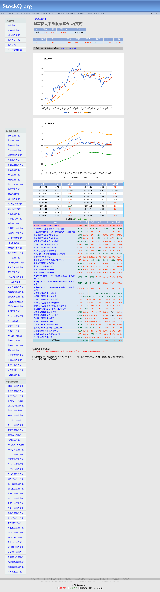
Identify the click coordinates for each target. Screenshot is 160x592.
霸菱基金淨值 (13, 145)
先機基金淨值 (13, 375)
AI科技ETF (116, 581)
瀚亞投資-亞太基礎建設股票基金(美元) (49, 254)
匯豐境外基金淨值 (15, 306)
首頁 (2, 13)
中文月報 (73, 48)
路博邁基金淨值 (14, 360)
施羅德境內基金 (14, 435)
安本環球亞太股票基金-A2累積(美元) (49, 229)
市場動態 (10, 13)
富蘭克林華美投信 (15, 401)
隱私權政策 (116, 579)
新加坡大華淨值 (14, 219)
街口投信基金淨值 (15, 454)
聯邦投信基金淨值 (15, 532)
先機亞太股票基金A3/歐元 (44, 321)
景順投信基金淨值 (15, 567)
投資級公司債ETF (92, 581)
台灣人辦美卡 (36, 579)
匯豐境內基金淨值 (15, 459)
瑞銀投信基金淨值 (15, 489)
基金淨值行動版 (14, 40)
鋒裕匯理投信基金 (15, 537)
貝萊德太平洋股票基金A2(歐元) (46, 241)
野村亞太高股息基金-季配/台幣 (46, 303)
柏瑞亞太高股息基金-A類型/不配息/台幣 (50, 306)
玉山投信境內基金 (15, 464)
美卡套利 (54, 581)
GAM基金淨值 (13, 282)
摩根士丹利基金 (14, 336)
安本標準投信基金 (15, 523)
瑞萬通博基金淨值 (15, 297)
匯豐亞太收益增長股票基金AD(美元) (49, 260)
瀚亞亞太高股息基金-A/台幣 (45, 248)
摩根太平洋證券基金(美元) (44, 270)
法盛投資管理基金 (15, 302)
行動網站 (67, 579)
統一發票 (47, 579)
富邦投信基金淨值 (15, 518)
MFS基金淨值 (13, 258)
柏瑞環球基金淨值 (15, 233)
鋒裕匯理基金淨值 (15, 253)
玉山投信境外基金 (15, 316)
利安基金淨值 (13, 223)
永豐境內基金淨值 (15, 469)
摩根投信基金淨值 (15, 425)
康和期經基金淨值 (15, 547)
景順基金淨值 (13, 160)
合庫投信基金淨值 (15, 503)
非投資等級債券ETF (105, 581)
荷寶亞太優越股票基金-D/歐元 (46, 312)
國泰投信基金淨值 (15, 479)
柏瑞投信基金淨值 (15, 415)
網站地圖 (105, 579)
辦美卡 (103, 13)
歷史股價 (18, 13)
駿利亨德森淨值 (14, 238)
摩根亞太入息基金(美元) (43, 266)
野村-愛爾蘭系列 (14, 321)
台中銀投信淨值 (14, 542)
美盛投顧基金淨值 (15, 287)
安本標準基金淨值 (15, 184)
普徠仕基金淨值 (14, 365)
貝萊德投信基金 (14, 552)
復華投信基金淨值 (15, 484)
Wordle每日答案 (79, 579)
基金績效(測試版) (14, 50)
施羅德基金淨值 (14, 155)
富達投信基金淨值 (15, 391)
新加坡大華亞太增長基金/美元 (46, 331)
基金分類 (35, 13)
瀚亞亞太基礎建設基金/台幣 (45, 251)
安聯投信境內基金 (15, 410)
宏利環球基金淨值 (15, 228)
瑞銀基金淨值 (13, 199)
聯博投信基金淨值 (15, 386)
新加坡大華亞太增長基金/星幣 (46, 325)
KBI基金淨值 (12, 243)
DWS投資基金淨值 (15, 262)
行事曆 (96, 13)
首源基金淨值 (13, 331)
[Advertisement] (97, 5)
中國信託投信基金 (15, 557)
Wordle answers (93, 579)
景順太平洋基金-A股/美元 (44, 263)
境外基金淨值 (13, 30)
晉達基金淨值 (13, 170)
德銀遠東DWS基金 (15, 445)
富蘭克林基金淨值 (15, 165)
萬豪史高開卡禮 (45, 581)
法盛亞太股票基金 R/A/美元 (45, 296)
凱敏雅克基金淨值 (15, 267)
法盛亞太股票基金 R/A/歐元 (45, 293)
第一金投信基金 (14, 420)
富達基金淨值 (13, 140)
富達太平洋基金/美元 (42, 257)
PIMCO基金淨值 (14, 204)
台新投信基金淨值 (15, 508)
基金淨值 (27, 13)
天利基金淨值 (13, 311)
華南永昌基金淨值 (15, 450)
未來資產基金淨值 (15, 355)
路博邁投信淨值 (14, 572)
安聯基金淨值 (13, 180)
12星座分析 (57, 579)
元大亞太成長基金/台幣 (43, 337)
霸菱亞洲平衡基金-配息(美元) (46, 238)
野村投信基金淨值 (15, 396)
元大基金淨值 (13, 440)
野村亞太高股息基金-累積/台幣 (46, 299)
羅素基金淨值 (13, 350)
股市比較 (52, 13)
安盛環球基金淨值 (15, 345)
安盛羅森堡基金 (14, 340)
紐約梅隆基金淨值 (15, 277)
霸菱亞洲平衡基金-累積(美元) (46, 235)
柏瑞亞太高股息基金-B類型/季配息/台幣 (50, 309)
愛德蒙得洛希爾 (14, 248)
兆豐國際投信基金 (15, 562)
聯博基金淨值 (13, 136)
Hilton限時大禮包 (80, 581)
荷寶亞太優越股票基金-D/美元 (46, 315)
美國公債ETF (70, 13)
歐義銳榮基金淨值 (15, 292)
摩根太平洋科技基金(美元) (44, 273)
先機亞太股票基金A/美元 (44, 318)
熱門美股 (80, 13)
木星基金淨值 (13, 214)
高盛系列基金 (13, 194)
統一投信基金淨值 (15, 498)
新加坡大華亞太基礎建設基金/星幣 (48, 328)
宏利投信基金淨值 (15, 493)
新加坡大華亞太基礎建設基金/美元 (48, 334)
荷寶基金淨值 (13, 326)
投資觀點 (89, 13)
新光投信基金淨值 (15, 474)
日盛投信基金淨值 (15, 528)
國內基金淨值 (13, 35)
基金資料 (64, 48)
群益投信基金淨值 (15, 430)
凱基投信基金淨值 (15, 513)
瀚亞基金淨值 (13, 189)
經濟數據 (44, 13)
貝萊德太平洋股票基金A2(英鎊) (46, 226)
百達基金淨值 (13, 272)
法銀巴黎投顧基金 (15, 209)
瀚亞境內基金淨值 (15, 406)
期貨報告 (60, 13)
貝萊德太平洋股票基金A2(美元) (46, 244)
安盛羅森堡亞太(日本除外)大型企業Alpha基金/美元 (54, 232)
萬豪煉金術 (62, 581)
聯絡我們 (126, 579)
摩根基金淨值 (13, 175)
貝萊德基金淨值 (14, 150)
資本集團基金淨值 (15, 370)
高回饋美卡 (70, 581)
